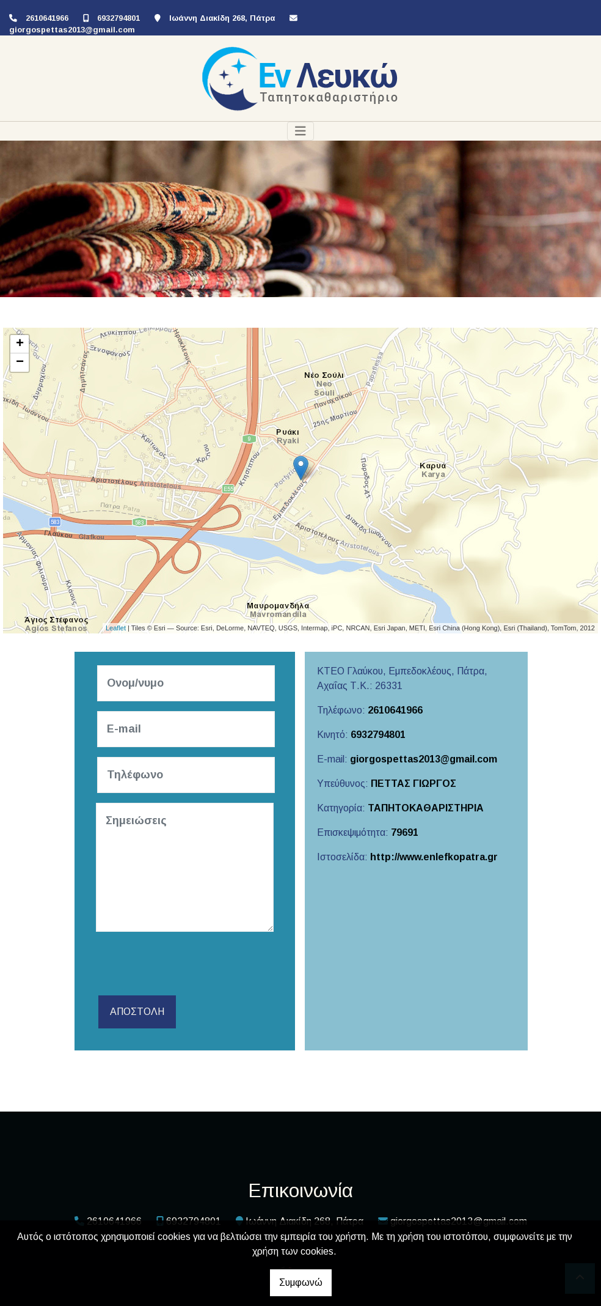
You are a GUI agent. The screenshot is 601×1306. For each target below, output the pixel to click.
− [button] (20, 362)
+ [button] (20, 344)
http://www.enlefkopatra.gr (434, 857)
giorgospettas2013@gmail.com (72, 29)
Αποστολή (137, 1011)
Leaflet (116, 628)
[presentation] (189, 965)
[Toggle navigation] (300, 131)
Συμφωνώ (300, 1282)
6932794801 (118, 18)
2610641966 (47, 18)
